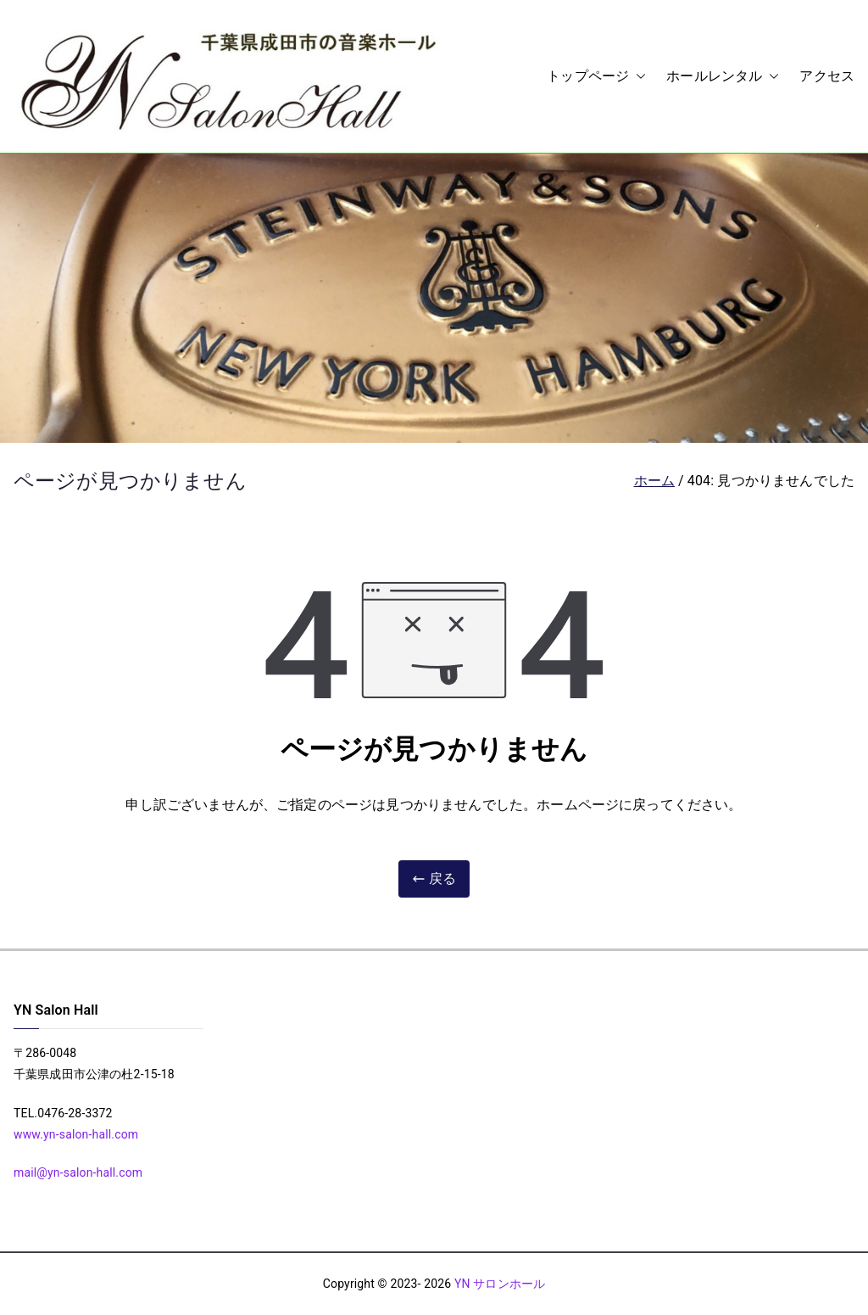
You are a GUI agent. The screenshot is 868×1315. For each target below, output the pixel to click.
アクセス (826, 76)
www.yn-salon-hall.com (76, 1134)
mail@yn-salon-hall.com (78, 1172)
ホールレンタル (722, 76)
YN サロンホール (499, 1283)
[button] (637, 76)
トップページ (596, 76)
